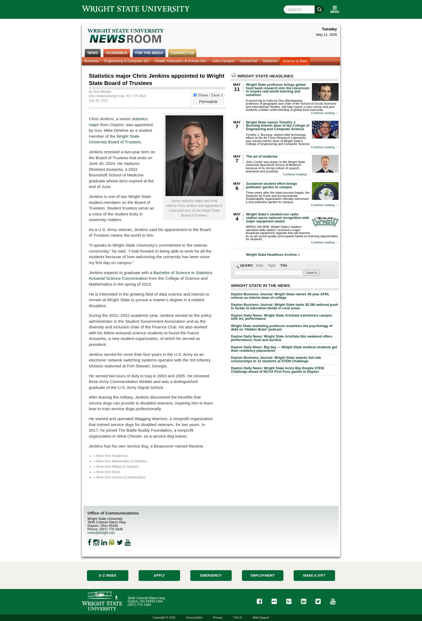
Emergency (211, 575)
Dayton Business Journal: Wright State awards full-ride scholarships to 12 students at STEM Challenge (276, 359)
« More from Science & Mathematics (120, 477)
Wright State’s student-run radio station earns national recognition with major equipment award (277, 217)
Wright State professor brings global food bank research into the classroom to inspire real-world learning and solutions (277, 90)
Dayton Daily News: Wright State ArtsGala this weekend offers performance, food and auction (281, 338)
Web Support (260, 617)
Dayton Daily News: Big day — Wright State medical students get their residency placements (284, 349)
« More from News (107, 472)
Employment (263, 575)
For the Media (149, 53)
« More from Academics (111, 456)
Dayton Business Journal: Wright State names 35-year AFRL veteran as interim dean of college (280, 296)
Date (259, 265)
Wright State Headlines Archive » (273, 255)
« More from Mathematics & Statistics (120, 461)
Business (92, 61)
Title (283, 265)
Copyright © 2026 (164, 617)
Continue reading (325, 113)
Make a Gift (314, 575)
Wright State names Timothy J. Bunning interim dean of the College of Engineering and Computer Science (277, 125)
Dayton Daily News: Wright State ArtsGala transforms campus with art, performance (281, 317)
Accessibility (194, 617)
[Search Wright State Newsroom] (311, 272)
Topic (272, 265)
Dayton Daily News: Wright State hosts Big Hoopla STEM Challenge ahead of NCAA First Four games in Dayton (277, 370)
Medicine (270, 61)
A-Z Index (108, 575)
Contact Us (182, 53)
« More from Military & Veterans (116, 467)
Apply (159, 575)
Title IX (237, 617)
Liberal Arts (249, 61)
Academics (116, 53)
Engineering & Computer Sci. (127, 61)
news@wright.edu (101, 533)
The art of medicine (261, 156)
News (92, 53)
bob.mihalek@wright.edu (106, 96)
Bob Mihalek (102, 92)
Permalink (208, 101)
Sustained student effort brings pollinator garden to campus (271, 185)
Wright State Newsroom (126, 36)
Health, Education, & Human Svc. (181, 61)
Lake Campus (223, 61)
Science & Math (295, 61)
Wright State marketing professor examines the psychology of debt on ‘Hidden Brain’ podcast (281, 327)
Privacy (217, 617)
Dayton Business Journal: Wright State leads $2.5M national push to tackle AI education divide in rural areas (284, 306)
